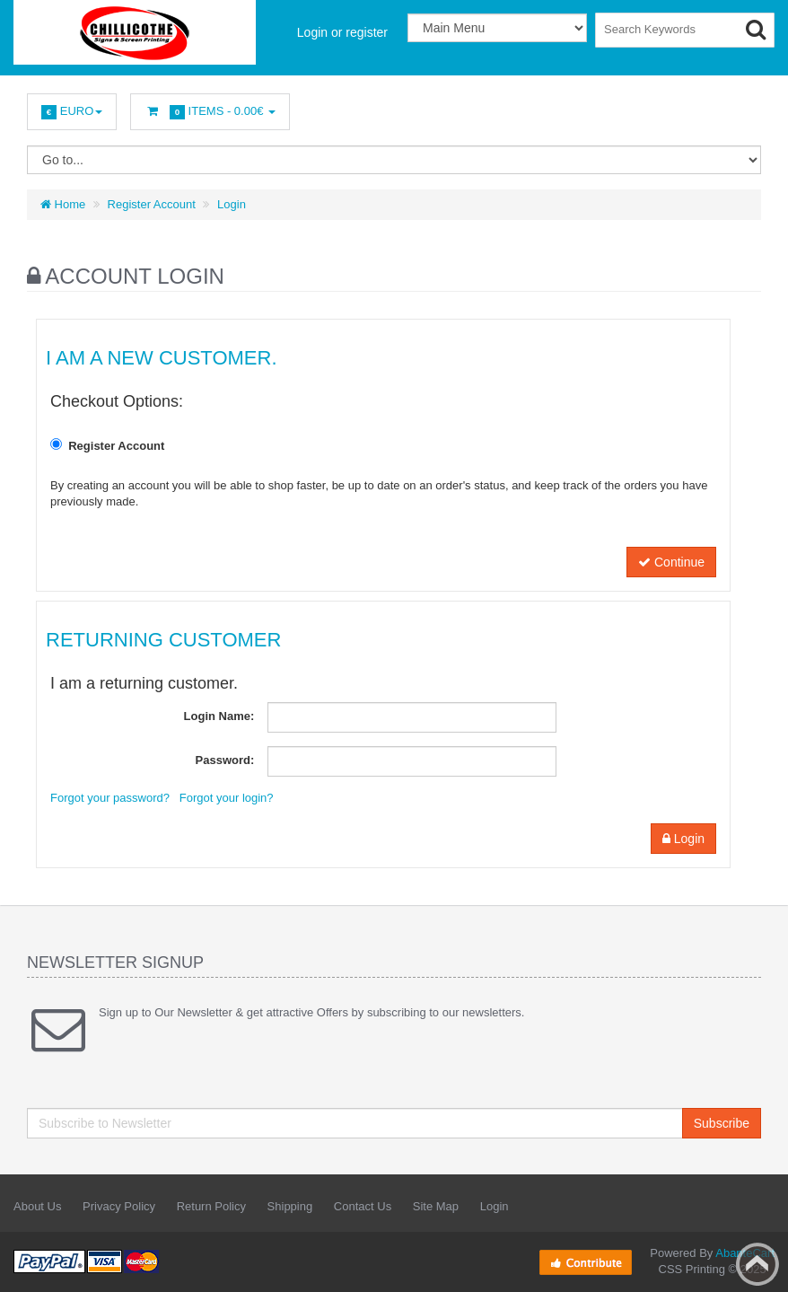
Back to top (757, 1264)
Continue (671, 562)
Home (62, 204)
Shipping (290, 1206)
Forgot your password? (110, 797)
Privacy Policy (119, 1206)
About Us (37, 1206)
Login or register (342, 32)
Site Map (436, 1206)
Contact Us (362, 1206)
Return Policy (211, 1206)
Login (231, 204)
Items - (210, 111)
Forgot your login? (226, 797)
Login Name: (219, 716)
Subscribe (721, 1123)
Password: (225, 760)
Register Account (152, 204)
